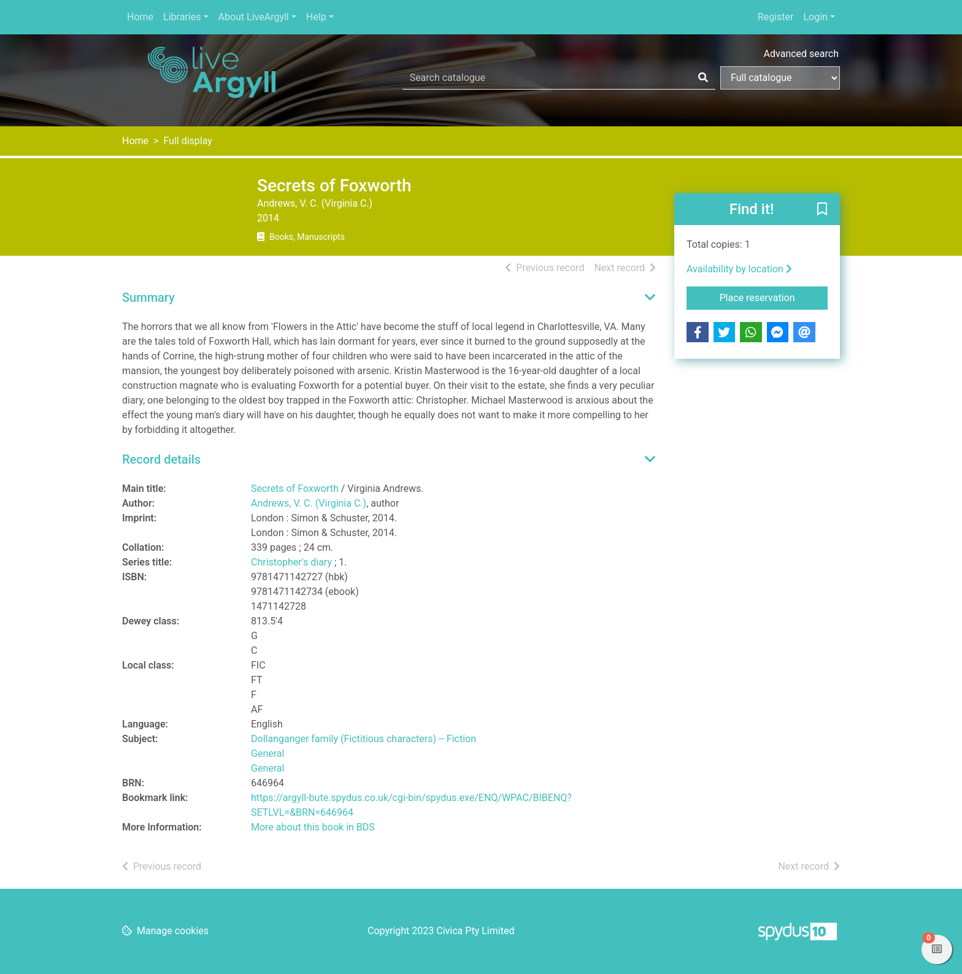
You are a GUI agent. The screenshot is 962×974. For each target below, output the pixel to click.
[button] (822, 210)
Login (815, 17)
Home (140, 17)
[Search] (703, 78)
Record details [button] (161, 459)
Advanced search (801, 53)
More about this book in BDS (313, 827)
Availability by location (739, 269)
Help (316, 17)
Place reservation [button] (774, 297)
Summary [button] (148, 297)
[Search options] (780, 78)
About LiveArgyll (253, 17)
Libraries (182, 17)
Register (776, 17)
